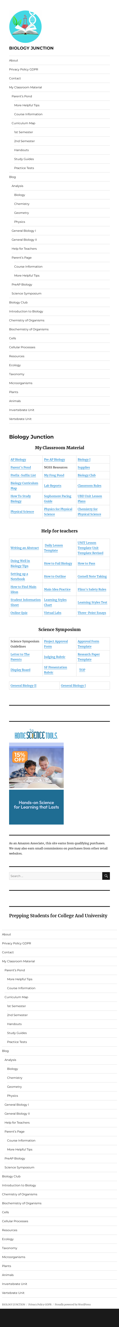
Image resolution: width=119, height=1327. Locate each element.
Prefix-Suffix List (23, 475)
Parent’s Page (22, 257)
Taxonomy (16, 374)
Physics (19, 222)
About (13, 60)
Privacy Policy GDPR (23, 69)
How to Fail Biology (58, 563)
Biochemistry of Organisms (29, 329)
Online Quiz (19, 613)
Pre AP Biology (54, 459)
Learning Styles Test (92, 602)
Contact (15, 78)
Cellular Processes (22, 347)
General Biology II (24, 239)
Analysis (17, 186)
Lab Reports (52, 485)
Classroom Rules (89, 485)
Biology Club (18, 302)
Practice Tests (24, 168)
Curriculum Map (23, 123)
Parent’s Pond (22, 96)
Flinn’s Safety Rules (92, 589)
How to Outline (55, 576)
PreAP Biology (22, 284)
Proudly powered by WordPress (73, 1304)
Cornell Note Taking (92, 576)
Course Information (28, 114)
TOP (82, 670)
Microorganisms (20, 383)
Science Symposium (26, 293)
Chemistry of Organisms (26, 320)
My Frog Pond (54, 475)
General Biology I (24, 230)
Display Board (20, 670)
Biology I (84, 459)
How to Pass (86, 563)
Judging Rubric (54, 657)
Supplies (84, 467)
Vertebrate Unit (20, 419)
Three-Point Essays (92, 613)
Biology (19, 195)
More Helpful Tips (26, 105)
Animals (15, 401)
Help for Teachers (24, 248)
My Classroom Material (25, 87)
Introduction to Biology (26, 311)
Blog (12, 177)
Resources (16, 356)
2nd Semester (24, 141)
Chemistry (21, 204)
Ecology (15, 365)
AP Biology (18, 459)
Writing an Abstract (25, 548)
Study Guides (24, 159)
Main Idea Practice (57, 589)
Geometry (21, 213)
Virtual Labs (52, 613)
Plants (13, 392)
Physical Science (22, 511)
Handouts (21, 150)
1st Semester (23, 132)
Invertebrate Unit (21, 410)
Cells (12, 338)
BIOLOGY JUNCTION (31, 48)
